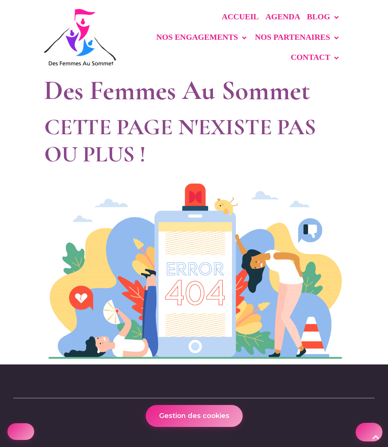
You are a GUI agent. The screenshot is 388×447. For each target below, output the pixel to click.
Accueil (240, 16)
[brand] (80, 37)
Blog (319, 16)
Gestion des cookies (194, 416)
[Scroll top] (369, 432)
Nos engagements (198, 37)
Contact (311, 57)
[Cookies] (20, 431)
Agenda (282, 16)
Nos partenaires (293, 37)
